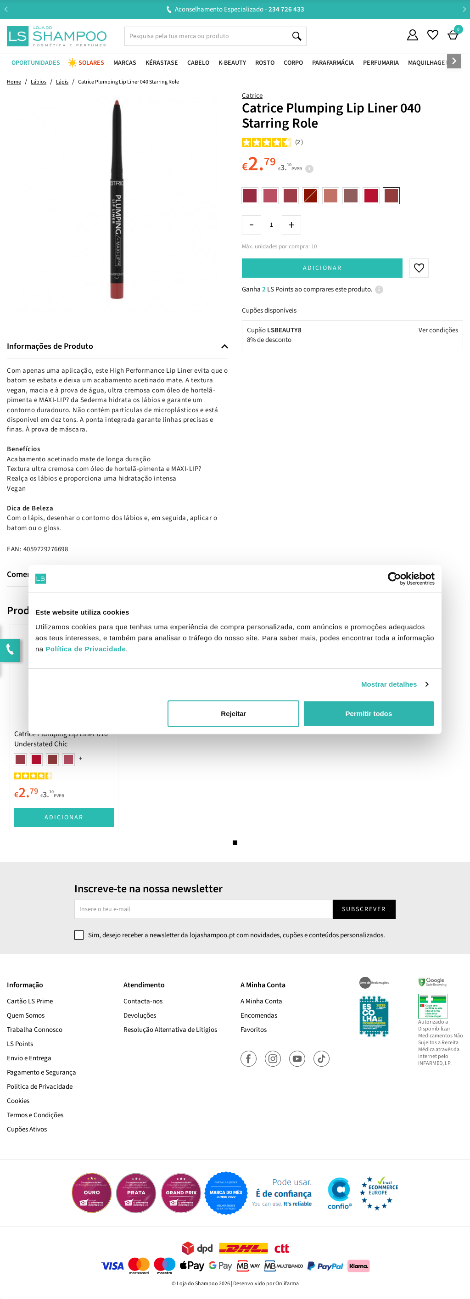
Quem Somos (26, 1015)
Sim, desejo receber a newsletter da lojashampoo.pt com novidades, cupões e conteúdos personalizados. (236, 935)
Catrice (252, 96)
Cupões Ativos (27, 1129)
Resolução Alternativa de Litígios (170, 1030)
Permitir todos (369, 713)
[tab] (117, 346)
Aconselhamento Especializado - (239, 9)
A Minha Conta (261, 1001)
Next (464, 9)
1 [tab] (235, 842)
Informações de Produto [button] (50, 346)
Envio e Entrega (29, 1058)
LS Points (20, 1044)
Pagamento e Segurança (41, 1072)
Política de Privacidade (40, 1087)
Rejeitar (233, 713)
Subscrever (364, 909)
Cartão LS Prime (30, 1001)
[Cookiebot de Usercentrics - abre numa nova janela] (394, 579)
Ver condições (438, 330)
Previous (5, 9)
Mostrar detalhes (389, 684)
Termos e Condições (35, 1115)
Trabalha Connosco (34, 1030)
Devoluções (139, 1015)
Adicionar (322, 268)
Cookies (18, 1101)
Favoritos (254, 1030)
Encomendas (259, 1015)
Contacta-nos (142, 1001)
